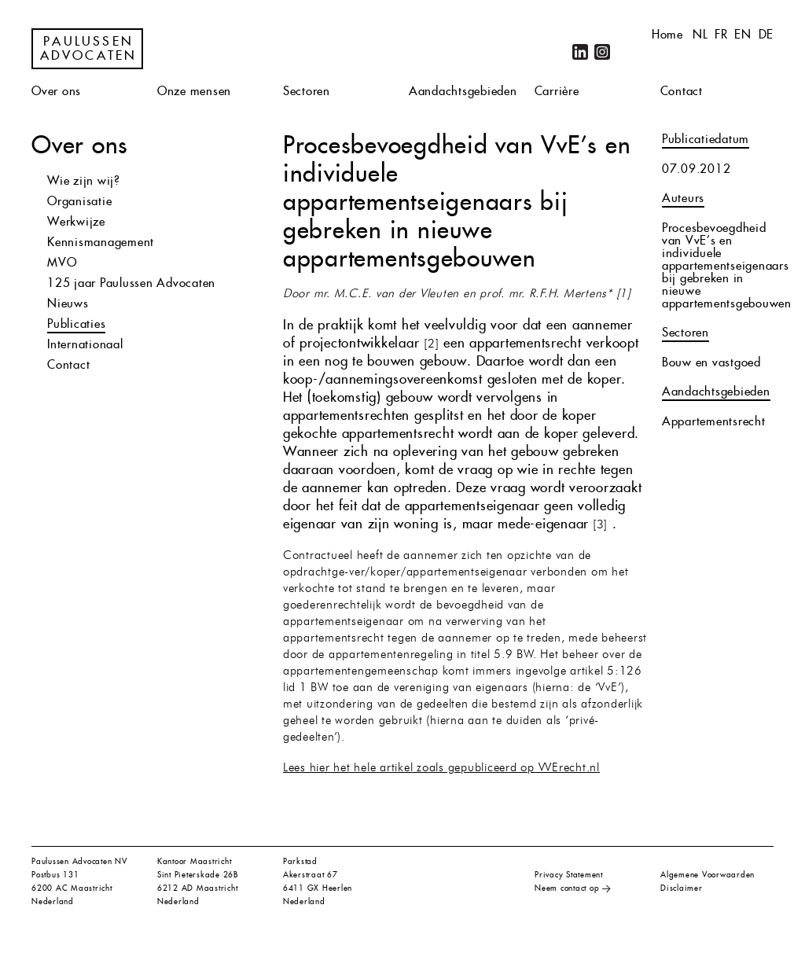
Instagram (602, 52)
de (766, 34)
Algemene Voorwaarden (707, 875)
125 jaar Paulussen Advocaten (131, 282)
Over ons (56, 90)
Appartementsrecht (714, 421)
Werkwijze (76, 221)
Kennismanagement (100, 241)
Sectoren (306, 90)
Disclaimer (681, 888)
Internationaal (85, 344)
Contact (681, 90)
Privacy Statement (569, 875)
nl (700, 34)
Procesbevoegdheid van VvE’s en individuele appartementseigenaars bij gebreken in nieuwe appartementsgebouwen (727, 265)
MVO (61, 262)
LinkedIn (580, 52)
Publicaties (76, 323)
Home (667, 34)
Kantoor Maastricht (194, 861)
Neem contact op (567, 888)
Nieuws (68, 303)
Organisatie (79, 200)
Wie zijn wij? (83, 180)
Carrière (557, 90)
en (743, 34)
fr (721, 34)
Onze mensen (194, 90)
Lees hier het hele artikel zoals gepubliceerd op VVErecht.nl (441, 768)
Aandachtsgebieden (463, 90)
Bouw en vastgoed (711, 362)
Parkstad (300, 861)
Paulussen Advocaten (89, 49)
